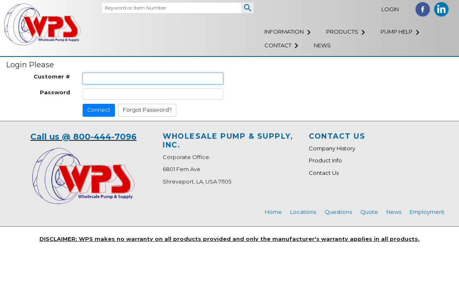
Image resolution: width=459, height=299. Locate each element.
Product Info (325, 160)
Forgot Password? (147, 110)
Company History (332, 148)
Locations (303, 211)
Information (284, 31)
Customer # (52, 76)
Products (342, 31)
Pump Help (397, 31)
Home (273, 211)
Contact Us (324, 172)
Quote (369, 211)
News (322, 45)
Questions (338, 211)
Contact (277, 45)
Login (390, 9)
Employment (427, 211)
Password (55, 92)
